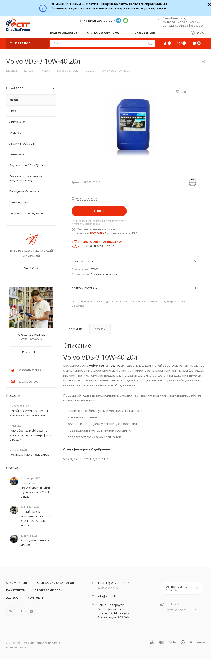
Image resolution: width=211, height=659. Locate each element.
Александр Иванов (31, 334)
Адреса (12, 598)
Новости (13, 395)
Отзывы (100, 329)
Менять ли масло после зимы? (29, 454)
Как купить (15, 590)
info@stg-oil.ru (108, 596)
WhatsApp (125, 20)
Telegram (118, 20)
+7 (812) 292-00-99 (97, 21)
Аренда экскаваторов (55, 583)
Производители (48, 590)
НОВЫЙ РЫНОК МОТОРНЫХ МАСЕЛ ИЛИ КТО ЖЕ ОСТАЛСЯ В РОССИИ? (36, 518)
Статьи (12, 467)
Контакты (36, 598)
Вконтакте (10, 611)
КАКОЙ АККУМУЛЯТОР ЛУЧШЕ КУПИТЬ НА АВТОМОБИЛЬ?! (29, 413)
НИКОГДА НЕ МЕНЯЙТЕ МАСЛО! (35, 543)
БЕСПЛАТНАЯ (98, 233)
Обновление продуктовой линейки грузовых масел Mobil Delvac (35, 489)
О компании (16, 583)
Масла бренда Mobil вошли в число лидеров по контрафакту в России (30, 435)
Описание (75, 329)
